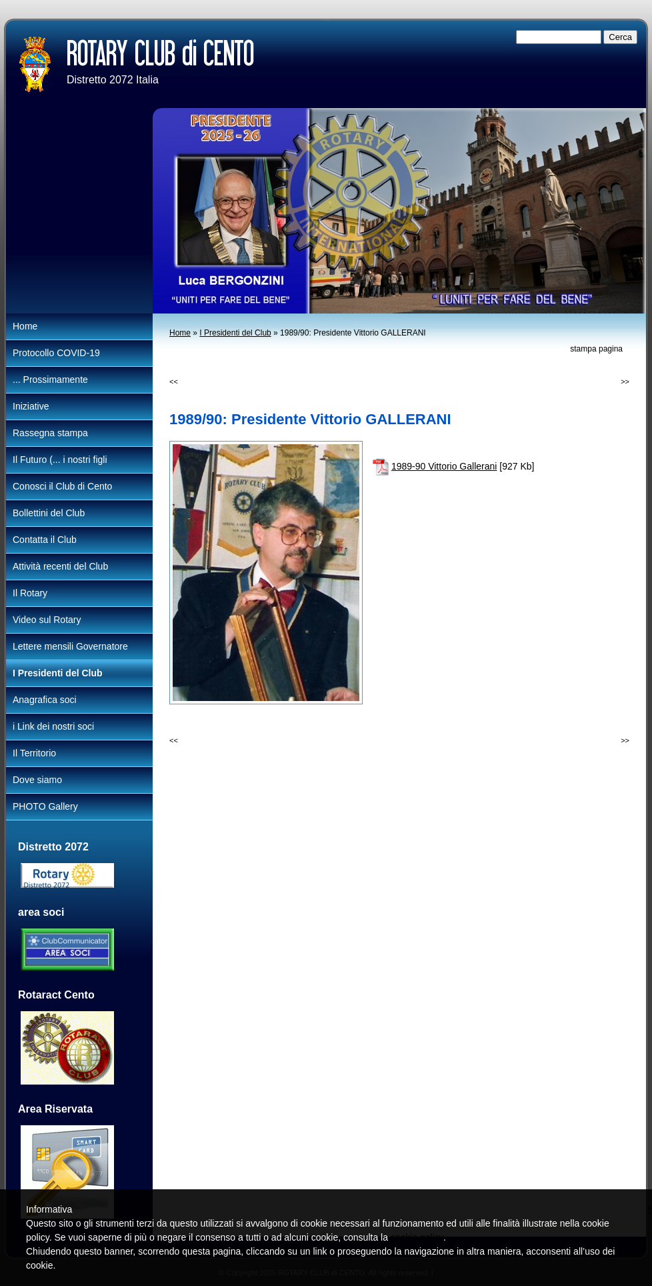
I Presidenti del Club (235, 333)
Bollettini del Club (49, 513)
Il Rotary (30, 593)
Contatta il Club (45, 539)
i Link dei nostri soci (53, 726)
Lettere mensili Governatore (70, 646)
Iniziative (31, 406)
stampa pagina (596, 349)
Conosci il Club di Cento (62, 486)
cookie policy (417, 1237)
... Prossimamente (50, 379)
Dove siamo (37, 779)
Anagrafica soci (45, 699)
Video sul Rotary (47, 619)
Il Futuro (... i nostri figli (60, 459)
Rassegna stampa (50, 433)
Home (180, 333)
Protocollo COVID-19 (56, 353)
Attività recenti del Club (60, 566)
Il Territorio (34, 753)
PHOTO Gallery (45, 806)
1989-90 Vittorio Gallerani (444, 466)
